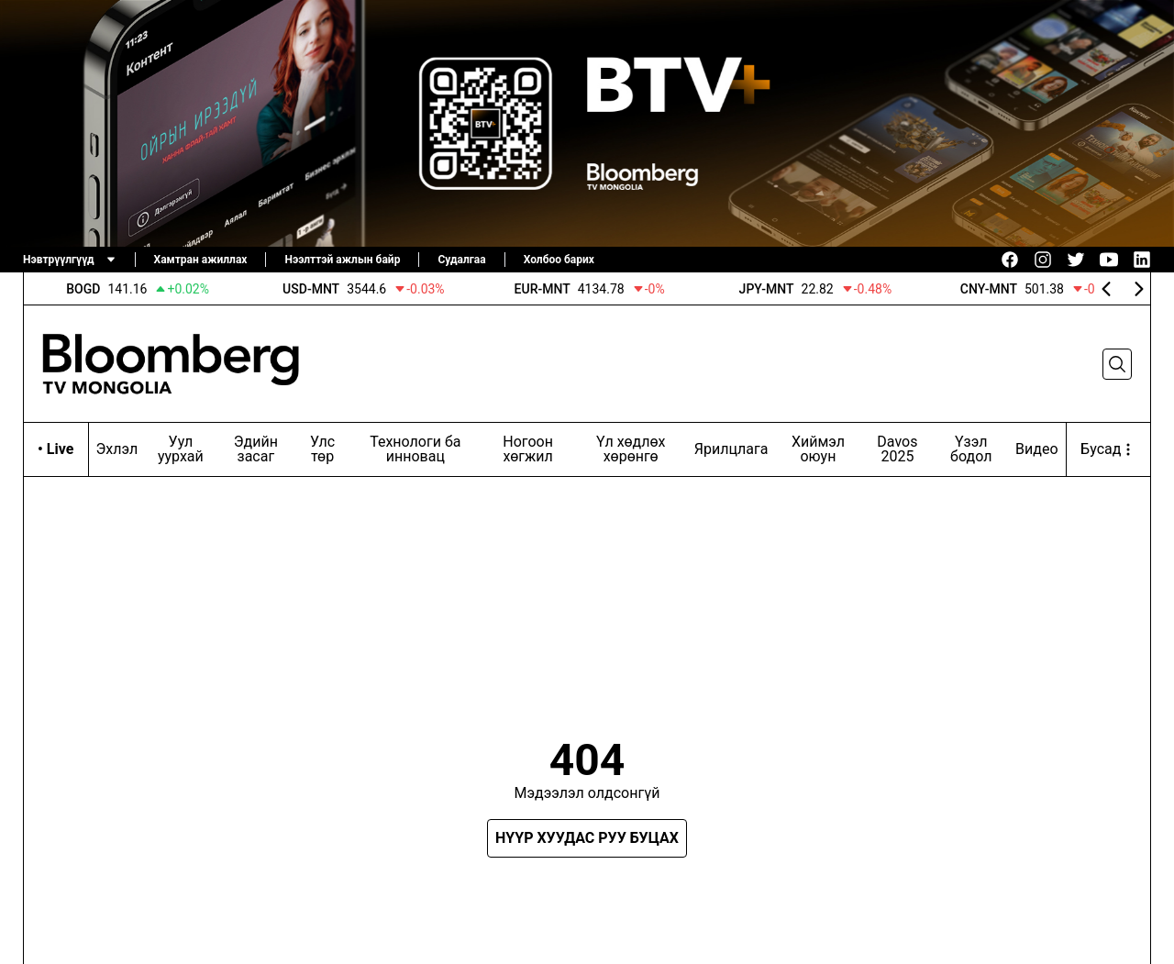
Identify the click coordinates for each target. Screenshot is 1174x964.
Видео (1036, 449)
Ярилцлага (731, 449)
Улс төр (322, 449)
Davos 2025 (897, 449)
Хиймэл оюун (818, 449)
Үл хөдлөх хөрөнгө (631, 449)
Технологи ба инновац (415, 449)
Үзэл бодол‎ (970, 449)
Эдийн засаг (256, 449)
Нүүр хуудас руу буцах (587, 838)
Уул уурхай (181, 449)
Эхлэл (117, 449)
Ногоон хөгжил (528, 449)
